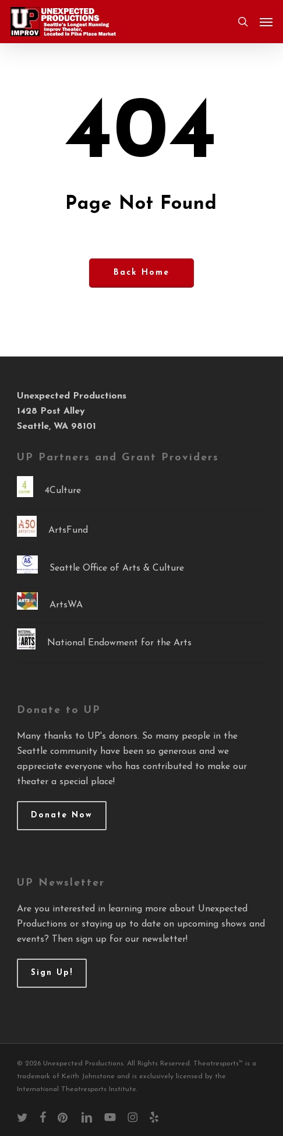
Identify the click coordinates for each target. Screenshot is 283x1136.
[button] (266, 21)
